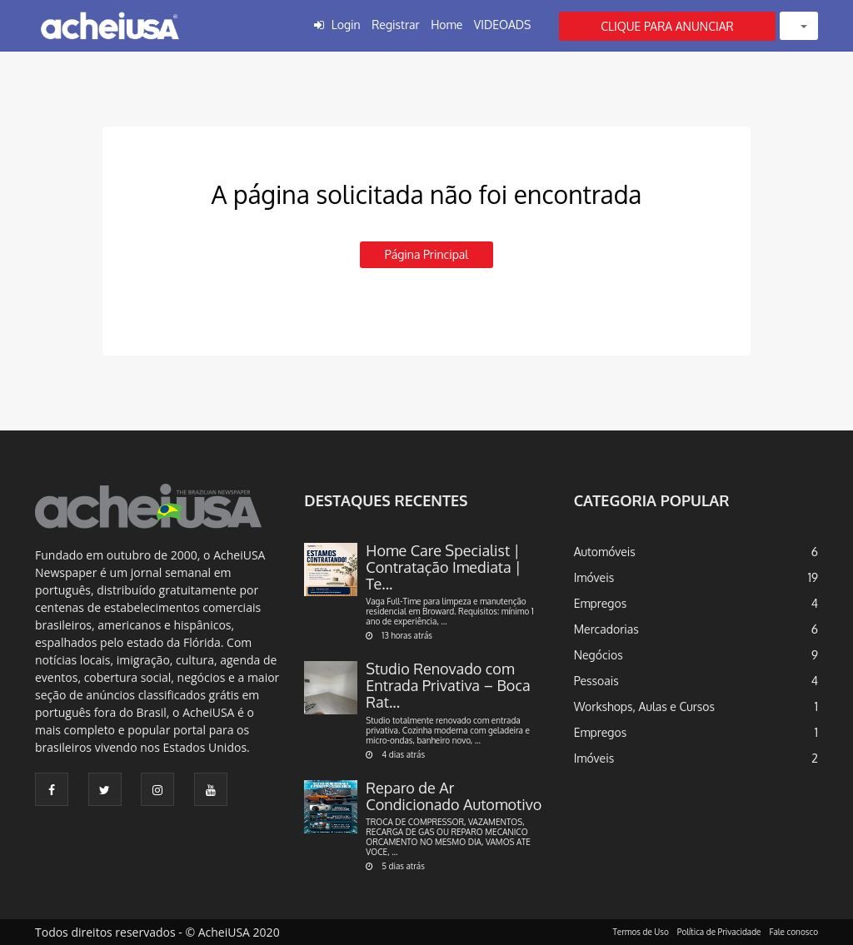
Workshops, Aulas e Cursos (644, 706)
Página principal (426, 254)
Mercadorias (606, 629)
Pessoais (596, 681)
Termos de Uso (641, 932)
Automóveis (605, 552)
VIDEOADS (502, 24)
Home (446, 24)
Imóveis (594, 577)
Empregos (600, 603)
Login (346, 24)
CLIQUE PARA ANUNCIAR (667, 26)
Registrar (395, 24)
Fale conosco (794, 932)
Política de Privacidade (719, 932)
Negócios (598, 655)
